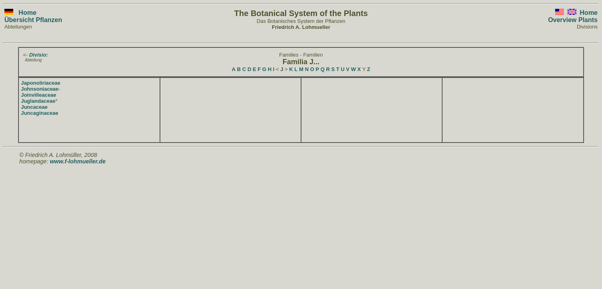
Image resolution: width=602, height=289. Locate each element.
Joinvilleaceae (38, 95)
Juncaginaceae (39, 113)
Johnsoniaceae (40, 89)
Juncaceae (34, 107)
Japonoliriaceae (40, 83)
